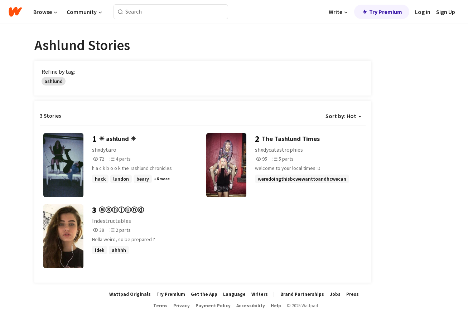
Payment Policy (213, 306)
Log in (422, 11)
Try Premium (381, 11)
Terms (160, 306)
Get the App (204, 294)
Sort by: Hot (343, 115)
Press (352, 294)
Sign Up (445, 11)
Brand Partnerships (302, 294)
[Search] (120, 12)
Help (276, 306)
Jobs (335, 294)
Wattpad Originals (130, 294)
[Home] (15, 12)
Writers (259, 294)
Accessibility (250, 306)
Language (234, 294)
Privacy (181, 306)
